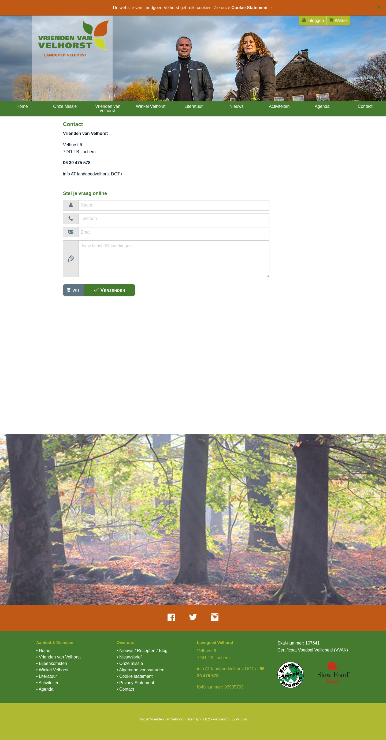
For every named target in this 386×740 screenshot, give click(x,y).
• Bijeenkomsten (51, 663)
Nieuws (236, 106)
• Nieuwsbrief (129, 657)
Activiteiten (279, 106)
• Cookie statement (135, 676)
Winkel (338, 20)
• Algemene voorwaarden (140, 670)
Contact (365, 106)
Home (21, 106)
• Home (43, 650)
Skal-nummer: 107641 (298, 643)
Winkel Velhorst (150, 106)
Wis (73, 290)
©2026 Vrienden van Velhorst (161, 719)
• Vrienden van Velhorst (58, 657)
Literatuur (193, 106)
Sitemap (193, 719)
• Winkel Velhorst (52, 670)
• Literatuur (46, 676)
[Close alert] (378, 6)
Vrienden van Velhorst (107, 108)
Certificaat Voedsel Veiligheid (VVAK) (312, 650)
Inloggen (312, 20)
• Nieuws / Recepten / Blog (142, 650)
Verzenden (109, 290)
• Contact (125, 689)
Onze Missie (64, 106)
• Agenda (44, 689)
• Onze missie (130, 663)
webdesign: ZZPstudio (230, 719)
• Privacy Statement (135, 682)
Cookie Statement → (252, 7)
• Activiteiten (48, 682)
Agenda (322, 106)
